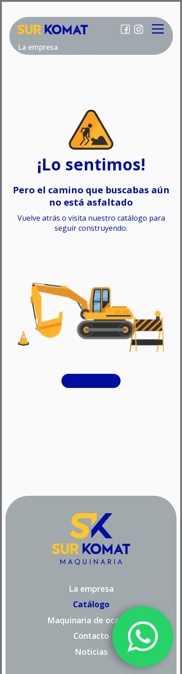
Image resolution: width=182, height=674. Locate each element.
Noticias (91, 651)
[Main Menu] (158, 29)
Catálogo (91, 381)
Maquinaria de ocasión (91, 620)
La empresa (38, 47)
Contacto (91, 635)
